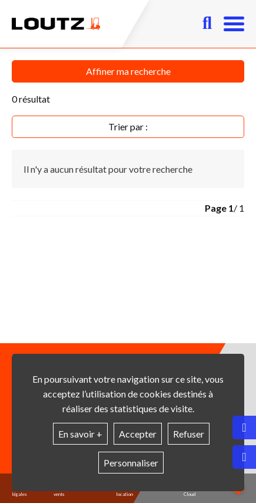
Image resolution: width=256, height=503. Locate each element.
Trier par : (128, 126)
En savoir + (80, 433)
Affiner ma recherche (128, 71)
